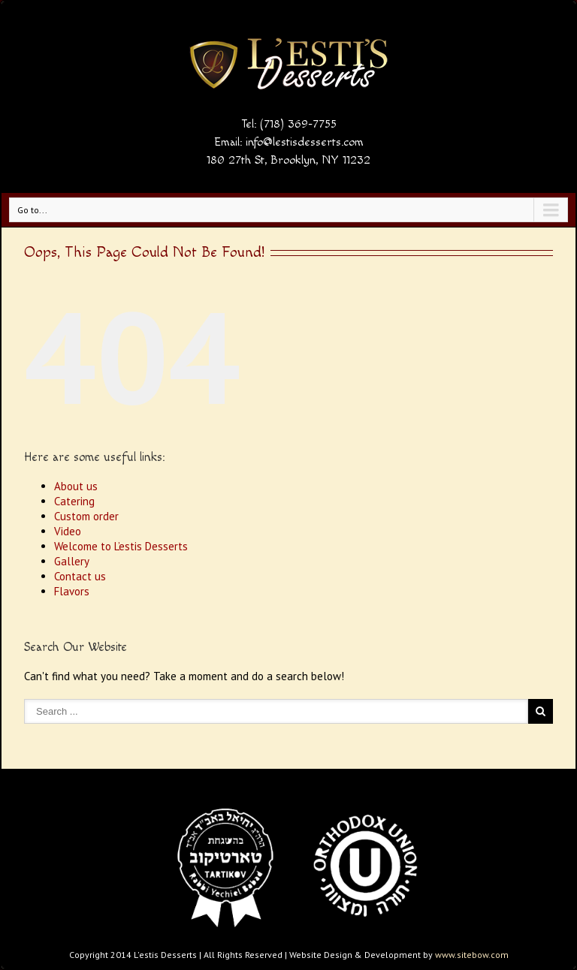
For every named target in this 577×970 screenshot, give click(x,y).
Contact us (80, 576)
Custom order (86, 516)
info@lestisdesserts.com (305, 142)
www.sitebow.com (472, 954)
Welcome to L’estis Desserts (121, 546)
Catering (74, 501)
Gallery (71, 561)
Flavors (71, 591)
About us (76, 486)
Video (67, 531)
